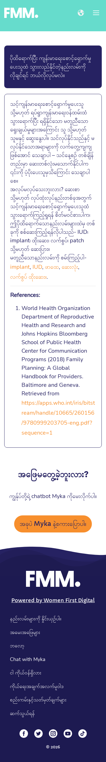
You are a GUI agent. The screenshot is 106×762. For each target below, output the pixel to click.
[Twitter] (38, 733)
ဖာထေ (52, 267)
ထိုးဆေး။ (38, 277)
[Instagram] (53, 733)
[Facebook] (24, 733)
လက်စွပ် (18, 277)
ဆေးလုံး (70, 267)
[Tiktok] (82, 733)
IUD (37, 267)
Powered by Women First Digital (53, 600)
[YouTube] (68, 733)
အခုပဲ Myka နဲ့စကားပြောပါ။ (53, 524)
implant (20, 267)
